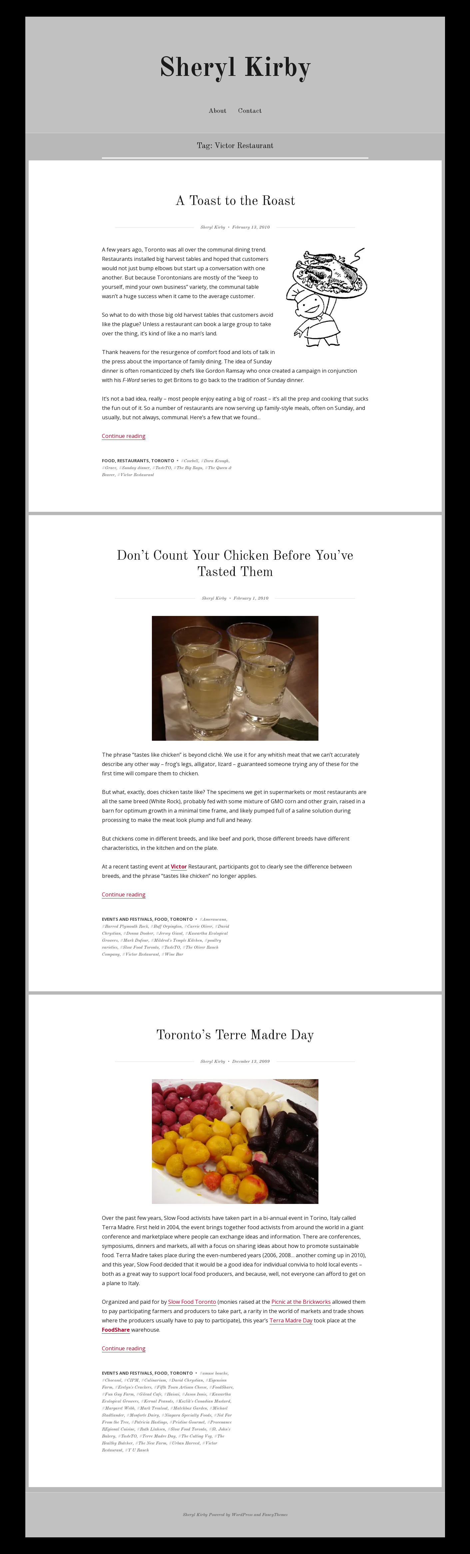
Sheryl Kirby (235, 69)
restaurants (133, 461)
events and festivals (127, 919)
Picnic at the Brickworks (301, 1301)
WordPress (242, 1515)
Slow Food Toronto (192, 1301)
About (218, 111)
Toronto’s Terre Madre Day (235, 1036)
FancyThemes (274, 1515)
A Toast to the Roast (235, 201)
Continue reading (124, 436)
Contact (250, 111)
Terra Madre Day (290, 1320)
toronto (162, 461)
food (108, 461)
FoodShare (116, 1329)
